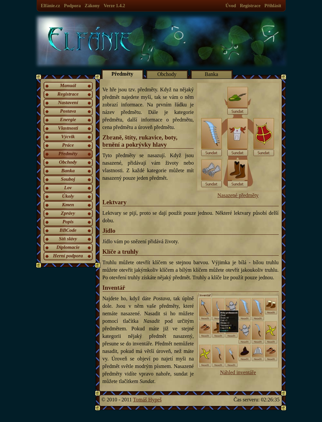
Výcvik (68, 136)
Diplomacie (68, 247)
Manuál (68, 85)
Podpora (72, 5)
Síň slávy (68, 238)
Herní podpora (68, 255)
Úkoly (68, 196)
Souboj (68, 179)
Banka (68, 170)
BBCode (68, 230)
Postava (68, 111)
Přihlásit (272, 5)
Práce (68, 145)
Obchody (68, 162)
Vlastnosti (68, 128)
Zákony (92, 5)
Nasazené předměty (238, 140)
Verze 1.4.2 (114, 5)
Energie (68, 119)
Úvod (230, 5)
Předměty (67, 153)
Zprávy (68, 213)
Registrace (250, 5)
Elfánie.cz (50, 5)
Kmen (68, 204)
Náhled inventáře (238, 333)
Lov (68, 187)
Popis (67, 221)
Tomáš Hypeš (147, 399)
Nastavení (68, 102)
